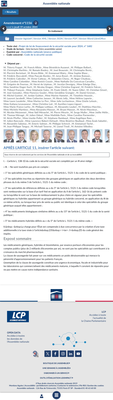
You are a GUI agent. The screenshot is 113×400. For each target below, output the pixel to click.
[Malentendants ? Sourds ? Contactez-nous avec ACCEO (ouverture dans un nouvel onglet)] (35, 353)
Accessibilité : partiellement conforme (40, 386)
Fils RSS (82, 386)
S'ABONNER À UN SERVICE (56, 373)
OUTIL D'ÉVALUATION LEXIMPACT (56, 378)
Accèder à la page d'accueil (4, 4)
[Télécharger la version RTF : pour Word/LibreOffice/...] (92, 38)
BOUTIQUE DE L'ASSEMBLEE (56, 363)
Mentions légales (16, 386)
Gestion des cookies (95, 386)
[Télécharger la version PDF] (35, 23)
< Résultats (10, 12)
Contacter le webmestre (68, 386)
